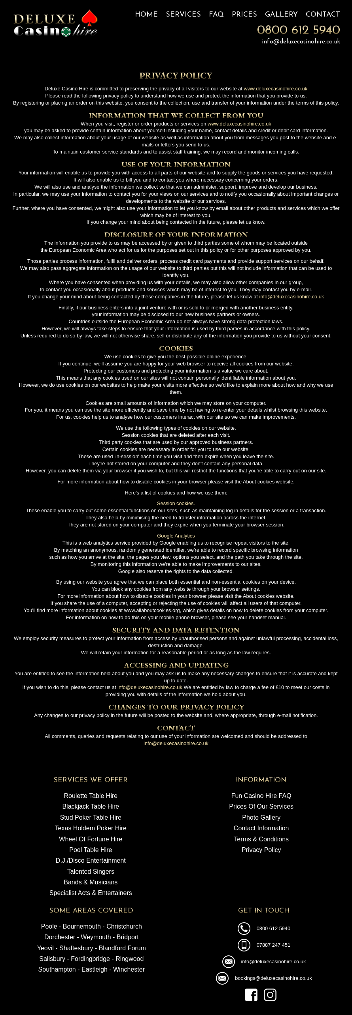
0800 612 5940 (298, 30)
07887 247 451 (273, 945)
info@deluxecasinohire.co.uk (301, 42)
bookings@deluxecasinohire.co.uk (273, 978)
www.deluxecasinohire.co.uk (275, 89)
